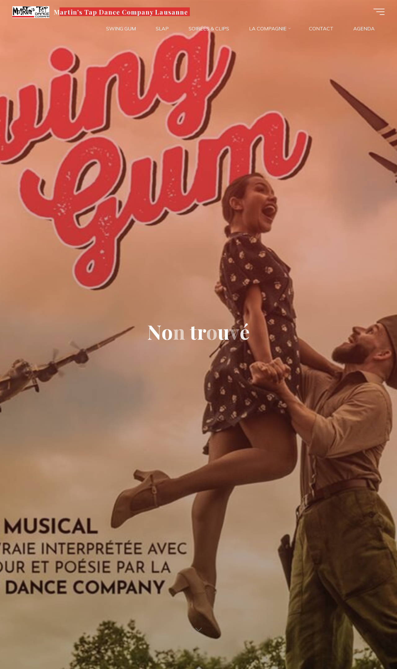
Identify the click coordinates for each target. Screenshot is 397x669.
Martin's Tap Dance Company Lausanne (121, 11)
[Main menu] (379, 12)
